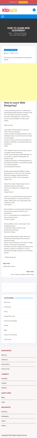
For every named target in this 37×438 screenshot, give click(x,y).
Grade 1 (3, 421)
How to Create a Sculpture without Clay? (22, 274)
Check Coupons (23, 2)
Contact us (4, 359)
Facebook (4, 378)
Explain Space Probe (9, 266)
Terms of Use (5, 369)
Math (5, 330)
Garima (13, 257)
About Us (4, 355)
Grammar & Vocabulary (10, 321)
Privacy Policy (5, 364)
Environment (7, 307)
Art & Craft (7, 302)
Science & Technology (11, 50)
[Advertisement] (18, 82)
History (6, 325)
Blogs (3, 397)
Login (3, 402)
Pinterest (4, 388)
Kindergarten (5, 416)
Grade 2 (3, 425)
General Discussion (9, 316)
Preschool (4, 411)
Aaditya (7, 53)
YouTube (3, 383)
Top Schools (7, 339)
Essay (5, 311)
